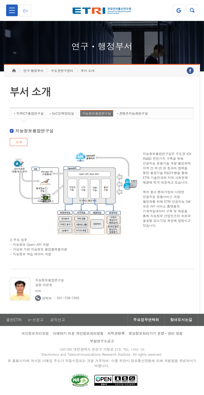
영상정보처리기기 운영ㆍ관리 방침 (156, 333)
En (25, 10)
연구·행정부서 (33, 70)
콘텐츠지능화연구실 (133, 113)
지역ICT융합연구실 (30, 113)
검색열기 (192, 10)
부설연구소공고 (102, 341)
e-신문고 (36, 320)
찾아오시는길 (181, 320)
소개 (18, 142)
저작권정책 (116, 333)
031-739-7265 (68, 297)
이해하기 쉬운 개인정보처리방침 (78, 333)
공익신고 (57, 320)
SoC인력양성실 (63, 113)
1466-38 (137, 349)
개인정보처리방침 (35, 333)
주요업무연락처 (146, 320)
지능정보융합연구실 (96, 113)
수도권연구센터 (62, 70)
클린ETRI (14, 320)
